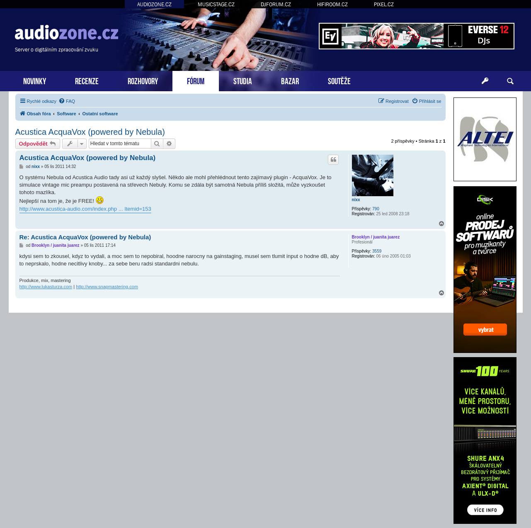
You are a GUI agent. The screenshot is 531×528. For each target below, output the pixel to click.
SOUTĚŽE (339, 80)
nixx (356, 199)
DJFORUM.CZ (276, 4)
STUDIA (242, 80)
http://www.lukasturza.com (46, 286)
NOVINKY (34, 80)
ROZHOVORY (143, 80)
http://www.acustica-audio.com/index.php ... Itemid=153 (85, 209)
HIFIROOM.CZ (332, 4)
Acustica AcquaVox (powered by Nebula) (90, 131)
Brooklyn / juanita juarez (376, 237)
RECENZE (87, 80)
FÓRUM (195, 80)
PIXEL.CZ (384, 4)
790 (375, 209)
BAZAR (290, 80)
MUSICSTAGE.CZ (216, 4)
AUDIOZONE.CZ (154, 4)
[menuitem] (66, 101)
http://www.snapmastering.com (107, 286)
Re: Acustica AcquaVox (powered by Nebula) (85, 237)
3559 (376, 251)
